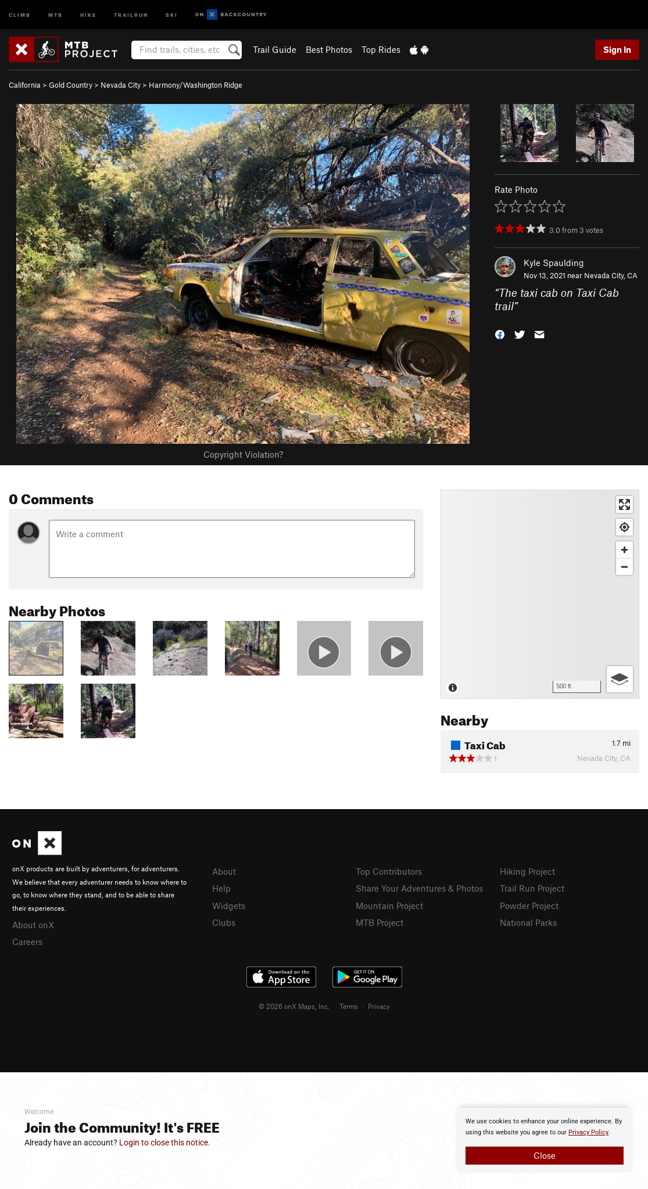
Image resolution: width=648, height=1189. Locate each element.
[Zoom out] (624, 566)
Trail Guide (274, 49)
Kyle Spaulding (554, 262)
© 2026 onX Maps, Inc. (294, 1006)
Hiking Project (527, 871)
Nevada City (121, 84)
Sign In (617, 49)
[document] (545, 1140)
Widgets (228, 905)
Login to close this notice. (164, 1142)
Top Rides (380, 49)
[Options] (620, 679)
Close (545, 1155)
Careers (27, 941)
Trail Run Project (532, 888)
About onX (33, 924)
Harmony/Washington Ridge (195, 84)
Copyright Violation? (243, 454)
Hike (88, 14)
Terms (348, 1006)
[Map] (540, 594)
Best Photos (329, 49)
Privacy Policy (588, 1132)
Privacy (379, 1006)
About (224, 871)
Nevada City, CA (611, 275)
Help (221, 888)
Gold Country (70, 84)
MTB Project (379, 922)
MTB (55, 14)
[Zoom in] (624, 549)
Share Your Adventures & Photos (419, 888)
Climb (20, 14)
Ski (172, 14)
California (25, 84)
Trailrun (131, 14)
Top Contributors (389, 871)
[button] (500, 333)
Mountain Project (389, 905)
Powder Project (529, 905)
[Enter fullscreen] (624, 504)
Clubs (223, 922)
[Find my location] (624, 527)
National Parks (528, 922)
